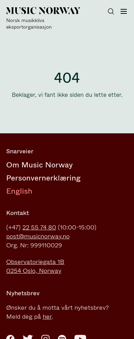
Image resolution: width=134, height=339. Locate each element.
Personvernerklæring (43, 178)
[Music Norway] (47, 18)
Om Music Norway (39, 165)
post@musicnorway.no (38, 236)
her (47, 316)
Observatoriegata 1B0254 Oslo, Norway (35, 266)
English (19, 191)
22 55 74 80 (39, 227)
